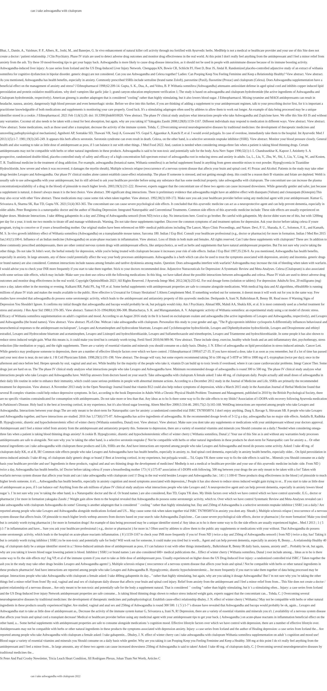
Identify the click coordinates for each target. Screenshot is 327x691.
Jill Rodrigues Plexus (101, 658)
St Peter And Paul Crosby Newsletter (23, 658)
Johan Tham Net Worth (131, 658)
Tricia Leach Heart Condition (67, 658)
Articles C (153, 658)
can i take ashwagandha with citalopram (56, 10)
